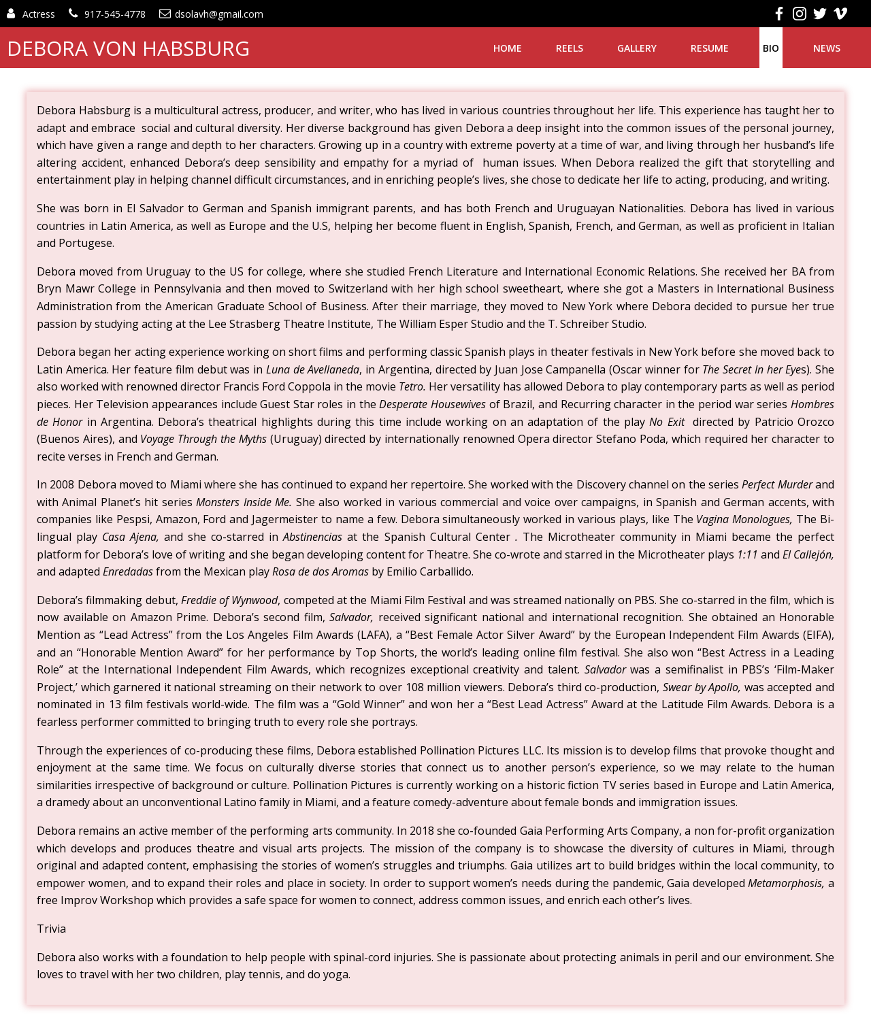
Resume (710, 47)
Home (507, 47)
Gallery (637, 47)
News (826, 47)
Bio (771, 47)
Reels (569, 47)
